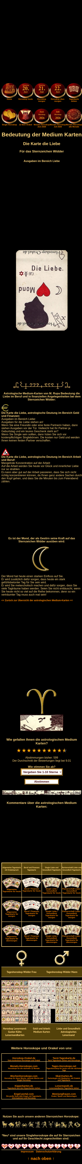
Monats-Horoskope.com (24, 1067)
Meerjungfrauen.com (64, 1095)
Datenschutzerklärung (48, 1151)
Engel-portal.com (23, 1096)
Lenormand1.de (64, 1087)
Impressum (27, 1151)
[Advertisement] (41, 42)
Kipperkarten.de (23, 1087)
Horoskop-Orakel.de (24, 1059)
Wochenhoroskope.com (23, 1078)
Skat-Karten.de (64, 1078)
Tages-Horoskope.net (63, 1068)
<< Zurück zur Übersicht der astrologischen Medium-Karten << (37, 600)
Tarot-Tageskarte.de (64, 1059)
